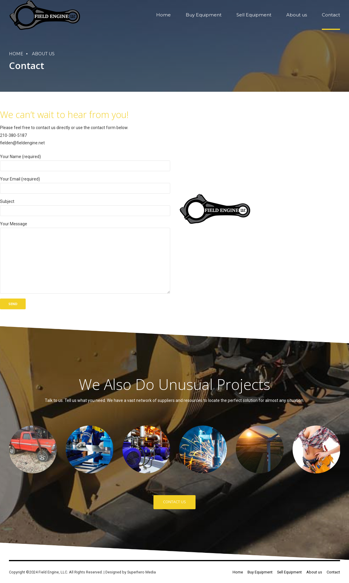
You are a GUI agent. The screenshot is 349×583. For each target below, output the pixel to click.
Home (163, 15)
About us (296, 15)
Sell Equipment (253, 15)
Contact (331, 15)
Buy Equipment (204, 15)
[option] (32, 449)
